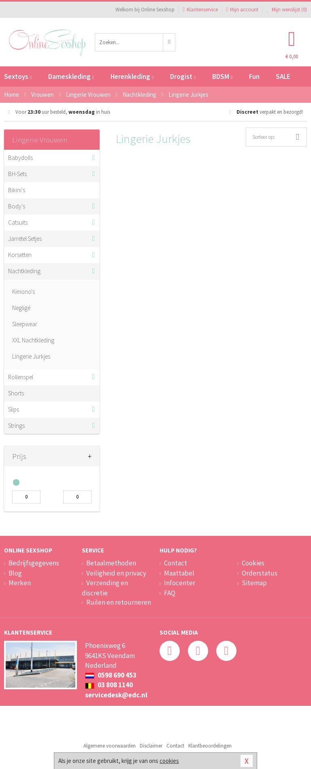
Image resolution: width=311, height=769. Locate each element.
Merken (20, 582)
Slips (13, 409)
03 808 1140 (109, 684)
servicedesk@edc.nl (116, 694)
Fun (254, 76)
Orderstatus (259, 573)
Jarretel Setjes (25, 238)
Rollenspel (20, 377)
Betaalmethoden (111, 563)
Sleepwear (24, 324)
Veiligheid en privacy (116, 573)
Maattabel (179, 573)
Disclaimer (151, 745)
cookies (169, 761)
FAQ (169, 592)
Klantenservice (200, 9)
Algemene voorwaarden (109, 745)
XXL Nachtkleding (33, 340)
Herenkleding (132, 76)
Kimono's (23, 291)
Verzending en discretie (105, 587)
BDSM (222, 76)
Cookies (253, 563)
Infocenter (179, 582)
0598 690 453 (110, 675)
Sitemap (254, 582)
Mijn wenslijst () (286, 9)
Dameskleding (71, 76)
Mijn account (242, 9)
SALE (283, 76)
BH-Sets (17, 174)
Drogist (183, 76)
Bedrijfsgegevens (34, 563)
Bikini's (16, 190)
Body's (16, 206)
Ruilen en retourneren (118, 602)
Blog (15, 573)
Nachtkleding (24, 271)
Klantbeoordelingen (210, 745)
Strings (16, 425)
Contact (175, 563)
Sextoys (18, 76)
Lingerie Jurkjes (31, 356)
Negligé (21, 308)
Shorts (16, 393)
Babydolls (20, 157)
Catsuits (18, 222)
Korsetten (20, 255)
